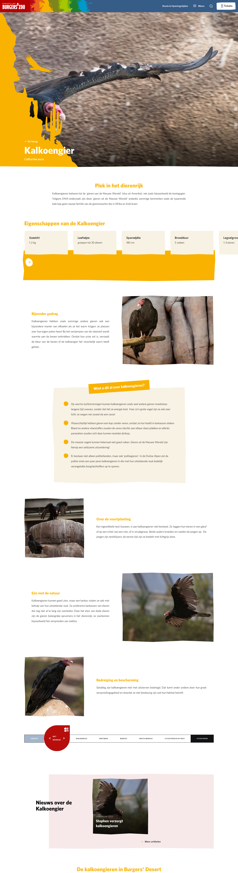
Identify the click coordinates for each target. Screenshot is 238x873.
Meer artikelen (151, 841)
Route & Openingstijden (175, 6)
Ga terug (31, 141)
